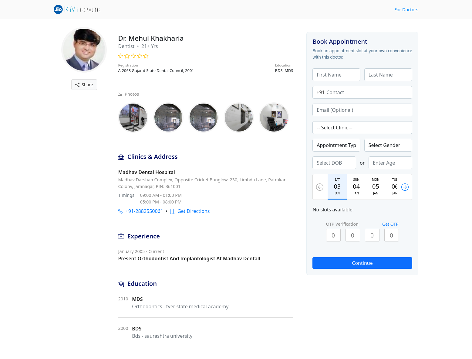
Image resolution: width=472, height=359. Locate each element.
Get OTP (390, 224)
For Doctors (406, 9)
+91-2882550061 (140, 211)
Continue (362, 263)
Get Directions (190, 211)
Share (84, 84)
